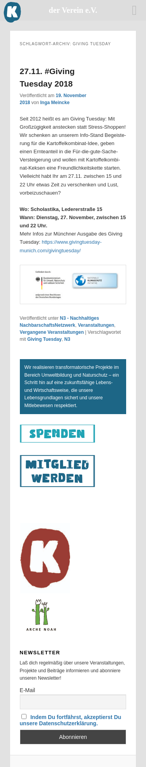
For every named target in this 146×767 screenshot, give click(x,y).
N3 (67, 339)
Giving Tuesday (44, 339)
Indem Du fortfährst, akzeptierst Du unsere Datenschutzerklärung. (70, 720)
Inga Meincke (54, 102)
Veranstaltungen (96, 325)
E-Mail (27, 690)
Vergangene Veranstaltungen (52, 332)
